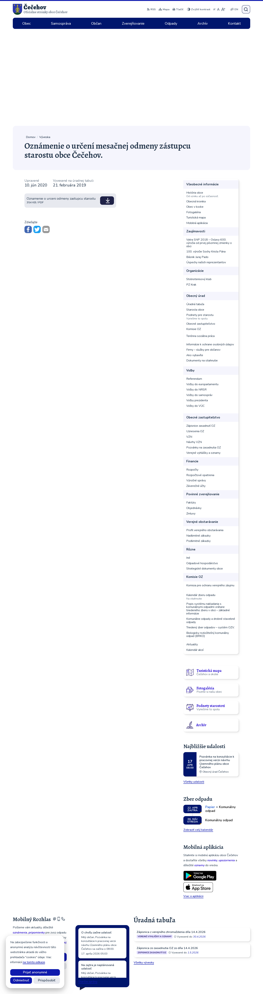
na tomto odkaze (34, 962)
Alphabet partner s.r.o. (145, 984)
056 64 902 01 (221, 959)
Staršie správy (87, 885)
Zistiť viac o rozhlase (40, 869)
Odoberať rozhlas (40, 860)
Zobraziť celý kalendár (198, 733)
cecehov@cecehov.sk (225, 963)
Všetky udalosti (193, 685)
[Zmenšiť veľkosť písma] (214, 9)
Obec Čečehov (193, 984)
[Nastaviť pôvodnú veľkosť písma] (218, 9)
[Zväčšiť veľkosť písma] (223, 9)
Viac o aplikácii (193, 799)
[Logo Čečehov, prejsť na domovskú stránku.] (40, 9)
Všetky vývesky (144, 866)
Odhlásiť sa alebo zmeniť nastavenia (39, 876)
